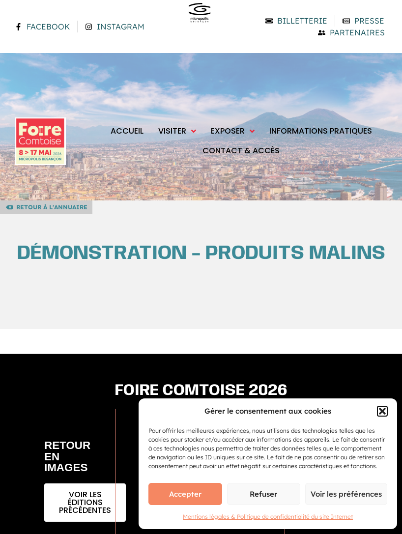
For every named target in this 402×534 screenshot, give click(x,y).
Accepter (185, 494)
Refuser (263, 494)
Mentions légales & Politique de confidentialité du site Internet (268, 516)
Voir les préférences (346, 494)
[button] (382, 411)
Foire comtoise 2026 (201, 391)
